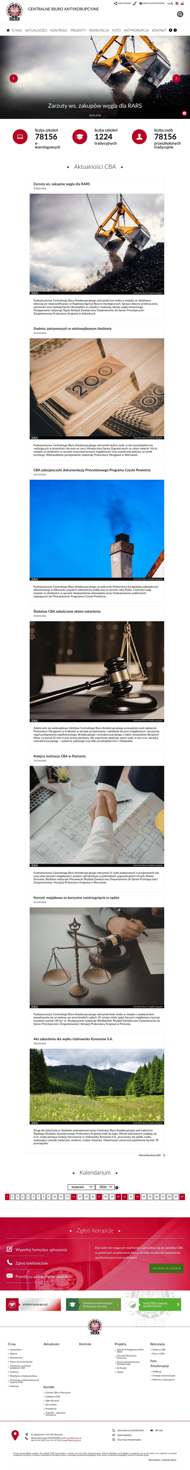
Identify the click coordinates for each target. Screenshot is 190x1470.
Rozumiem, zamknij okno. (163, 1460)
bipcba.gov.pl (74, 1440)
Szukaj (116, 1187)
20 (117, 1196)
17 (98, 1196)
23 (137, 1196)
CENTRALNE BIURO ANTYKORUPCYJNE (52, 6)
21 (124, 1196)
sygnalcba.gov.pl (73, 1438)
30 (181, 1196)
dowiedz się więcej (165, 1268)
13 (73, 1196)
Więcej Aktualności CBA (150, 1155)
